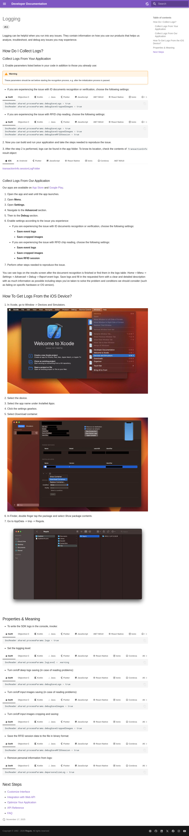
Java (51, 97)
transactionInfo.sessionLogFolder (21, 168)
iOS (8, 161)
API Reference (15, 807)
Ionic (132, 97)
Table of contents (162, 17)
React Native (116, 97)
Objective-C (23, 97)
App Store (38, 187)
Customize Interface (18, 791)
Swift (9, 97)
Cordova (103, 161)
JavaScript (81, 97)
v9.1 (6, 27)
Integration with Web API (21, 797)
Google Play (56, 187)
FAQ (9, 813)
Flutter (65, 97)
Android (22, 161)
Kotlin (38, 97)
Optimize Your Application (21, 802)
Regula (28, 831)
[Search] (169, 4)
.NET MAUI (98, 97)
